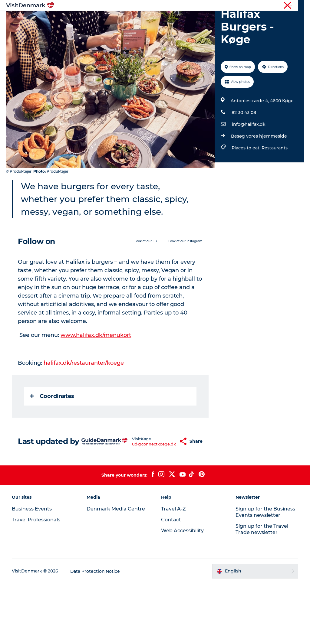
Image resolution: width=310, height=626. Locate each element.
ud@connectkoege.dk (138, 482)
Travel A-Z (173, 552)
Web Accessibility (182, 574)
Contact (297, 6)
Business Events (253, 6)
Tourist (186, 6)
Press (279, 6)
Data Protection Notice (96, 614)
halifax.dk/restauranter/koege (84, 397)
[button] (164, 480)
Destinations (128, 19)
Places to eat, (247, 182)
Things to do (167, 19)
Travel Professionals (215, 6)
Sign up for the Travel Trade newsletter (262, 572)
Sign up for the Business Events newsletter (265, 555)
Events (175, 26)
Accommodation (210, 19)
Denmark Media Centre (116, 552)
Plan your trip (142, 26)
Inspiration (93, 19)
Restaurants (275, 182)
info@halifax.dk (248, 158)
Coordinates (52, 430)
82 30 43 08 (244, 147)
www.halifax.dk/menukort (96, 369)
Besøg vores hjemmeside (259, 170)
